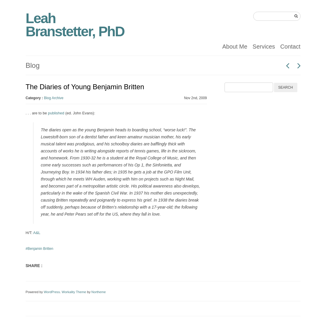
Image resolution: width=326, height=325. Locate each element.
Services (264, 46)
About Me (234, 46)
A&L (37, 233)
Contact (290, 46)
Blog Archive (53, 98)
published (56, 113)
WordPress (52, 292)
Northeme (99, 292)
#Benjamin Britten (40, 249)
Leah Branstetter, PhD (75, 25)
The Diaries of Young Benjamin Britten (85, 87)
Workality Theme (74, 292)
